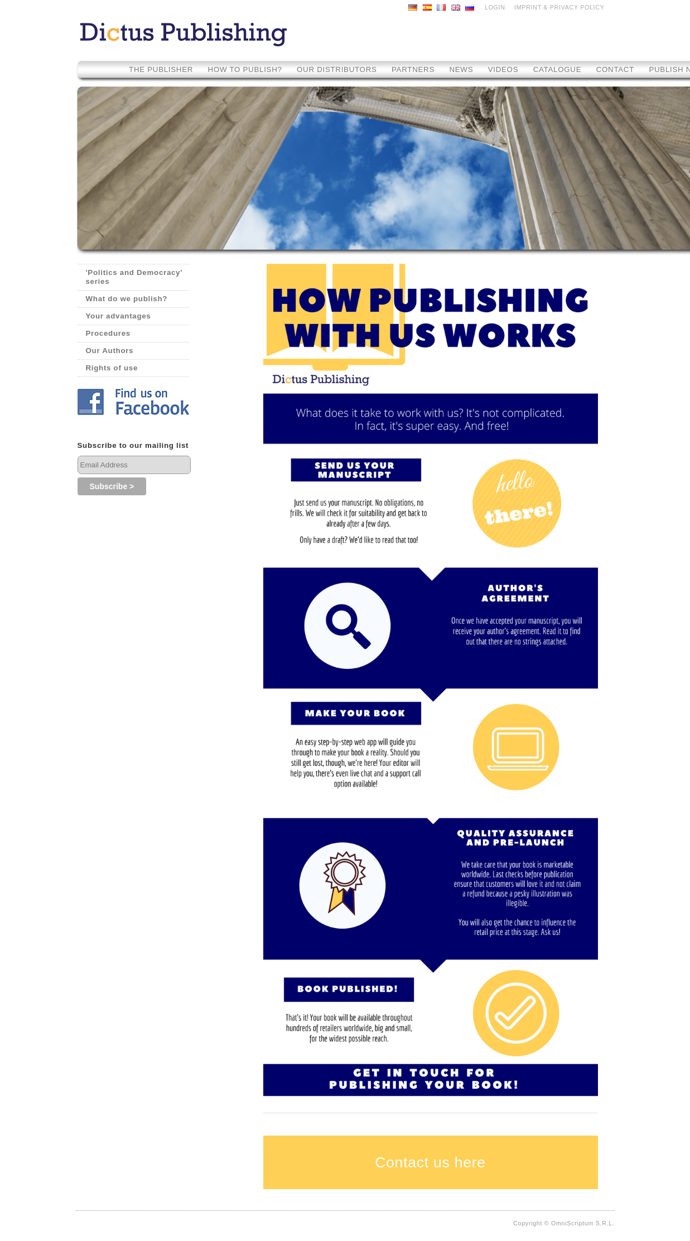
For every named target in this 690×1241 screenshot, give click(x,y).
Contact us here (430, 1162)
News (461, 69)
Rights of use (112, 368)
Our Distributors (337, 69)
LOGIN (495, 7)
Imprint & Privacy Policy (559, 7)
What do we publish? (127, 298)
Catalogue (557, 69)
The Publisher (161, 69)
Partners (413, 69)
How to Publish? (245, 69)
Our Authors (110, 350)
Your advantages (118, 316)
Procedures (108, 333)
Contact (615, 69)
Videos (504, 69)
